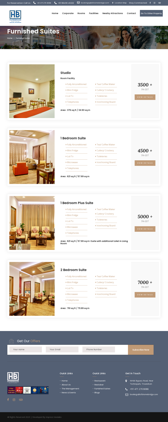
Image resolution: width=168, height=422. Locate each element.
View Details (145, 97)
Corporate (68, 13)
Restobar (99, 384)
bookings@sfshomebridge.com (95, 3)
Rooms (81, 13)
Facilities (93, 13)
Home (55, 13)
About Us (66, 384)
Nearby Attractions (113, 13)
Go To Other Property (151, 13)
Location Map (119, 3)
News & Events (69, 392)
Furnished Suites (102, 388)
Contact (131, 13)
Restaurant (100, 380)
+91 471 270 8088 (44, 3)
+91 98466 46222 (64, 3)
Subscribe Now (140, 349)
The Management (70, 388)
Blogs (97, 392)
